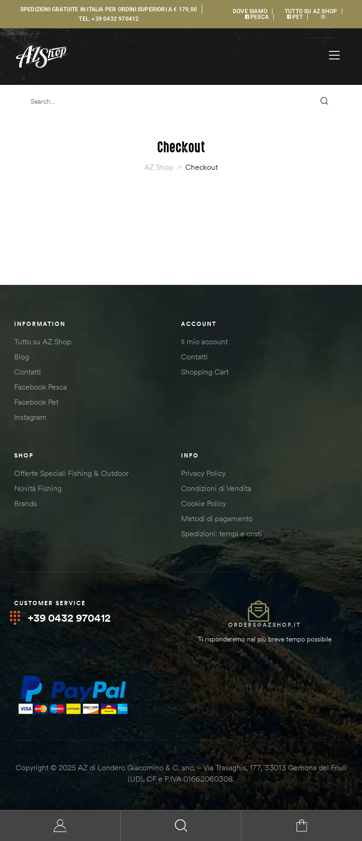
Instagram (30, 417)
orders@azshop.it (264, 624)
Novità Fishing (38, 488)
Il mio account (204, 341)
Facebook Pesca (40, 386)
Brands (25, 503)
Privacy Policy (203, 473)
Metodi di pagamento (217, 518)
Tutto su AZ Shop (42, 341)
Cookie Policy (203, 503)
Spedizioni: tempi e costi (221, 533)
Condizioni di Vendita (216, 488)
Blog (21, 356)
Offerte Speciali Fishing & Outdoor (71, 473)
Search (181, 825)
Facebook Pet (36, 402)
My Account (60, 825)
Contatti (27, 371)
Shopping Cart (205, 371)
